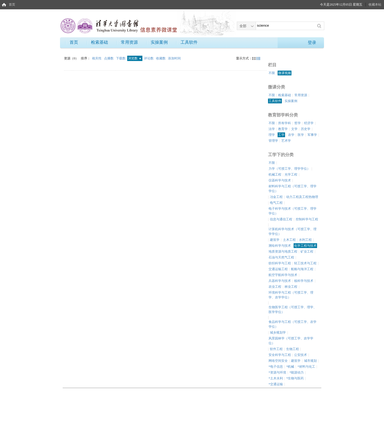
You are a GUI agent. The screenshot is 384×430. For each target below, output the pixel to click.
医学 (301, 135)
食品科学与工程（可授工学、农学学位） (293, 324)
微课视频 (284, 73)
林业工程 (291, 287)
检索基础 (99, 42)
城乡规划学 (278, 332)
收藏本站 (375, 4)
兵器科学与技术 (280, 281)
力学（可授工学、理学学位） (289, 169)
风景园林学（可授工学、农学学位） (291, 340)
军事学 (312, 135)
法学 (272, 129)
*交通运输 (276, 384)
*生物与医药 (295, 378)
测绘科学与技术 (280, 246)
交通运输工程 (278, 269)
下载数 (121, 58)
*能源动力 (296, 372)
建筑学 (274, 240)
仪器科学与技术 (280, 180)
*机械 (290, 366)
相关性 (97, 58)
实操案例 (159, 42)
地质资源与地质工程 (283, 251)
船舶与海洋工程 (302, 269)
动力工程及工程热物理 (302, 197)
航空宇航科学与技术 (283, 275)
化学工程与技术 (305, 246)
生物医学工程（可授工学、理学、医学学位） (293, 309)
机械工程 (275, 174)
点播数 (109, 58)
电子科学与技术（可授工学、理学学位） (293, 211)
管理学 (273, 141)
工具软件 (189, 42)
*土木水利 (276, 378)
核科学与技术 (303, 281)
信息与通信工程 (281, 219)
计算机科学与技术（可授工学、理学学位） (293, 231)
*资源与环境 (277, 372)
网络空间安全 (278, 361)
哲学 (297, 123)
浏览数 (134, 58)
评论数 (149, 58)
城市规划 (310, 361)
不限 (272, 73)
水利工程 (305, 240)
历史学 (305, 129)
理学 (272, 135)
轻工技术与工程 (305, 263)
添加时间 (174, 58)
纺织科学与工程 (280, 263)
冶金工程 (276, 197)
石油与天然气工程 (281, 257)
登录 (312, 42)
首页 (12, 4)
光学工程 (291, 174)
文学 (294, 129)
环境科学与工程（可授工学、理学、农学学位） (291, 295)
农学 (291, 135)
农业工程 (275, 287)
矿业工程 (307, 251)
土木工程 (289, 240)
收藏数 (161, 58)
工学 (281, 135)
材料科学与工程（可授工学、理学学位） (293, 188)
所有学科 (284, 123)
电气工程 (276, 203)
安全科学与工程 (280, 355)
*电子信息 (276, 366)
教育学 (283, 129)
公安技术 (300, 355)
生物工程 (292, 349)
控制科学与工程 (307, 219)
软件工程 (276, 349)
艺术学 (286, 141)
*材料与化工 (306, 366)
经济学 (309, 123)
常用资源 (129, 42)
